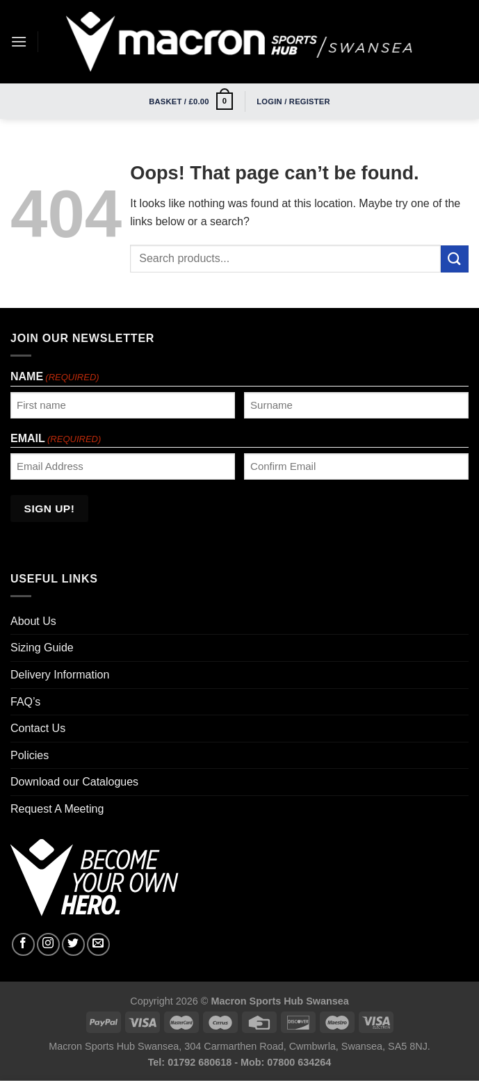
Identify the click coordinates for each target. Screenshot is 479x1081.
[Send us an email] (98, 944)
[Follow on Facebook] (23, 944)
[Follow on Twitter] (73, 944)
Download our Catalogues (74, 782)
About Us (33, 621)
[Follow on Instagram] (48, 944)
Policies (29, 755)
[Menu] (18, 41)
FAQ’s (25, 702)
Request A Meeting (57, 809)
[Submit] (455, 259)
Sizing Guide (42, 647)
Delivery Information (59, 675)
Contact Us (37, 728)
